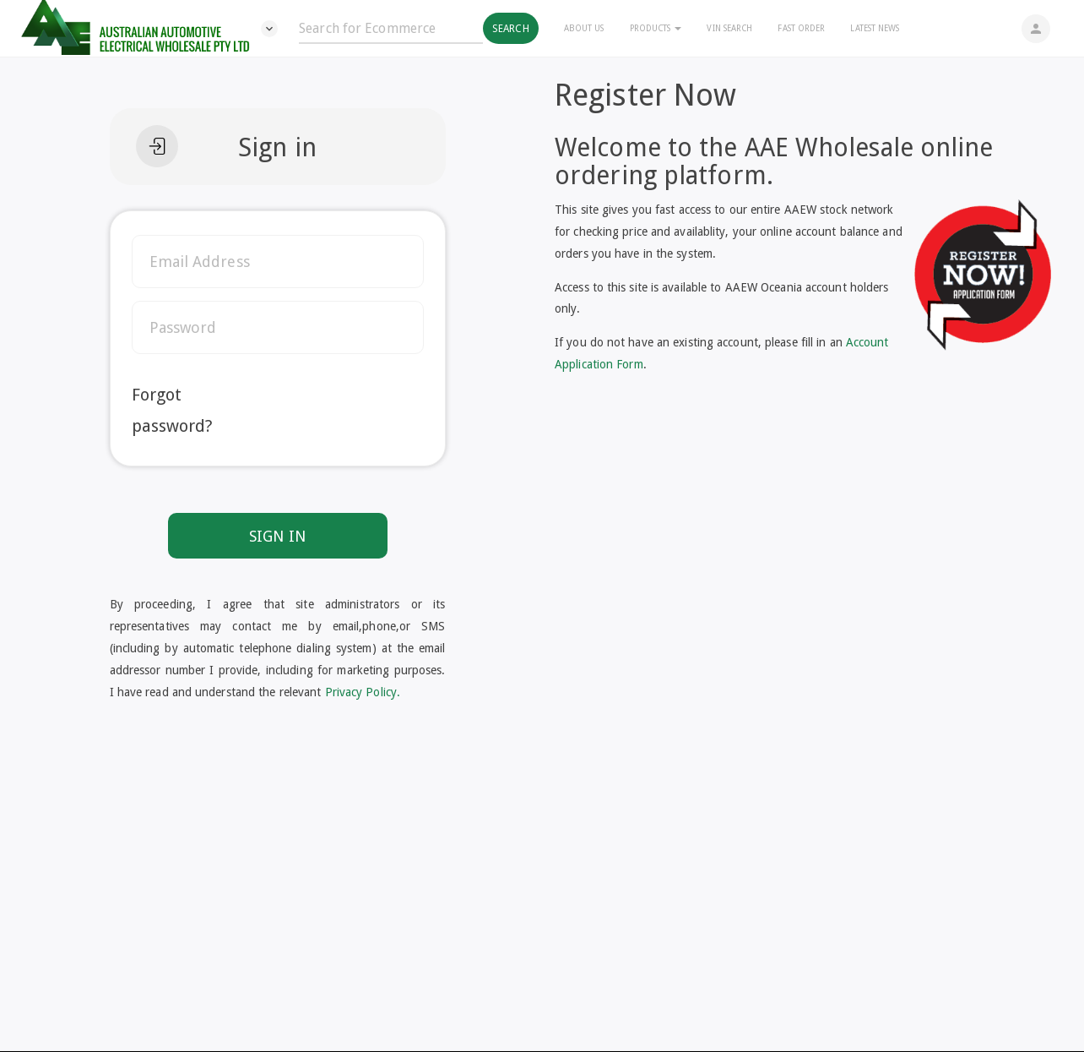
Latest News (874, 28)
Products (656, 28)
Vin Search (729, 28)
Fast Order (801, 28)
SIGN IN (277, 536)
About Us (584, 28)
